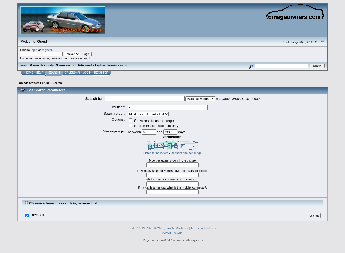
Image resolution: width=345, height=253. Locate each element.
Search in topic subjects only (153, 126)
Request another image (186, 153)
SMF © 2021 (155, 228)
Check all (37, 215)
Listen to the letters (155, 153)
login (34, 50)
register (47, 50)
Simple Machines (176, 228)
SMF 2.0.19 (137, 228)
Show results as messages (152, 121)
